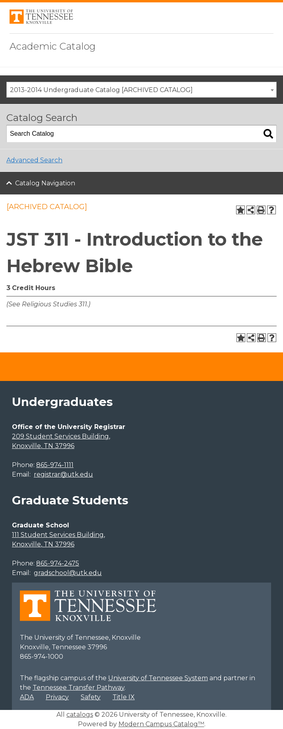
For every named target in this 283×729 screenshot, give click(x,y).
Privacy (57, 697)
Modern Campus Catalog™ (161, 724)
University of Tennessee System (158, 678)
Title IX (123, 697)
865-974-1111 (55, 465)
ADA (27, 697)
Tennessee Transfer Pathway (78, 687)
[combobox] (141, 90)
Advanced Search (34, 160)
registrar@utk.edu (63, 474)
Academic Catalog (53, 46)
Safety (91, 697)
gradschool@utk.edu (68, 573)
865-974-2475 (57, 563)
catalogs (79, 714)
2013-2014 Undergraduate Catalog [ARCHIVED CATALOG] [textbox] (101, 90)
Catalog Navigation (45, 183)
